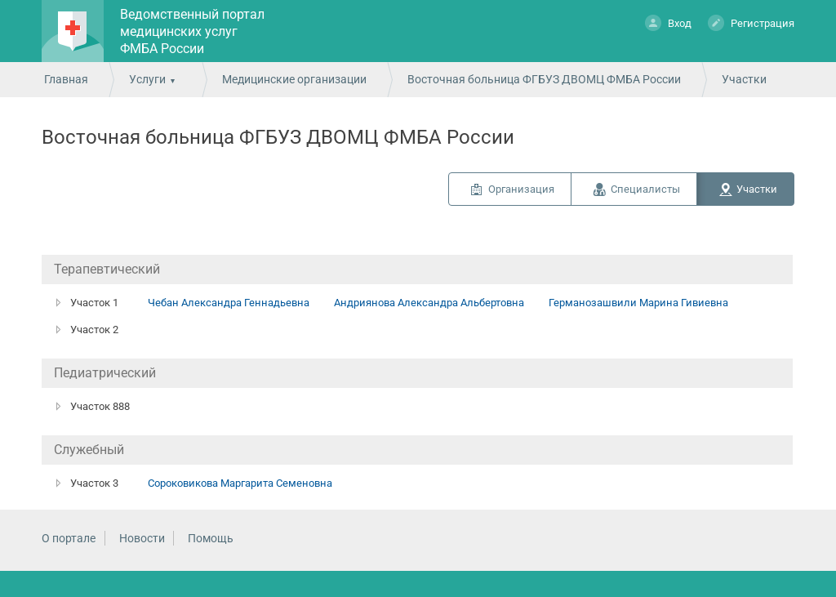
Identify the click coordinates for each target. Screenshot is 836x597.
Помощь (210, 538)
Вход (668, 22)
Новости (142, 538)
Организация (521, 189)
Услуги (147, 79)
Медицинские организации (294, 79)
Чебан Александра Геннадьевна (228, 302)
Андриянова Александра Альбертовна (429, 302)
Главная (66, 79)
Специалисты (645, 189)
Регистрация (751, 22)
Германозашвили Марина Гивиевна (638, 302)
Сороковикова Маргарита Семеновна (240, 483)
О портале (69, 538)
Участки (756, 189)
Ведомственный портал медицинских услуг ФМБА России (192, 31)
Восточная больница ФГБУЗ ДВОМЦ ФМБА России (544, 79)
